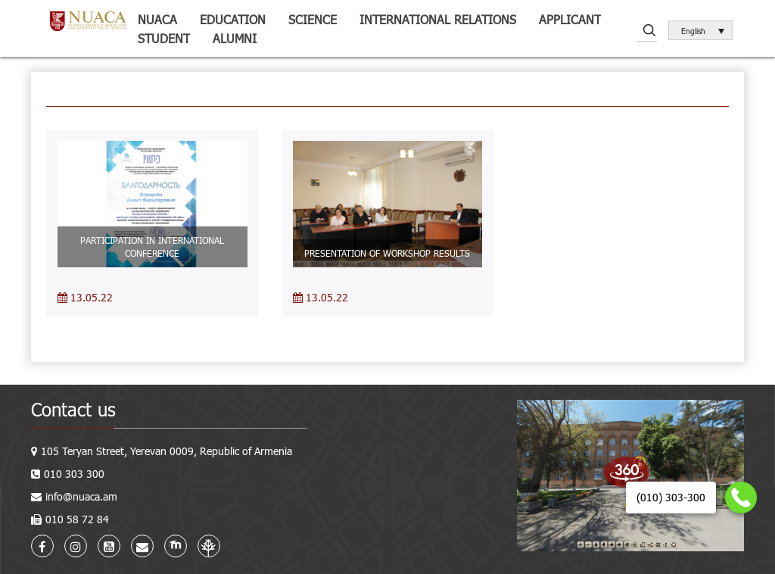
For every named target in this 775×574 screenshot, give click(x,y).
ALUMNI (235, 38)
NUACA (157, 19)
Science (312, 19)
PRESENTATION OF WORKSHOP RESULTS (387, 253)
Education (233, 19)
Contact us (73, 409)
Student (164, 38)
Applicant (570, 19)
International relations (437, 19)
